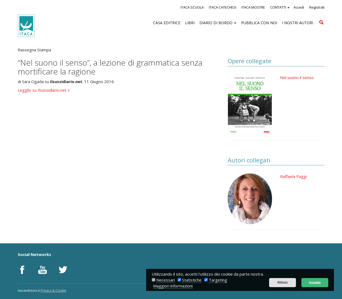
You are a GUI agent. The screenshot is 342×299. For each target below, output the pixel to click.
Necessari (165, 280)
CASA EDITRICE (166, 22)
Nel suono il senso (297, 77)
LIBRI (190, 22)
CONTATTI (280, 7)
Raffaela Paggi (293, 176)
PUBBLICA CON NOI (259, 22)
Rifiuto (282, 282)
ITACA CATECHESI (222, 7)
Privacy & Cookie (53, 290)
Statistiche (192, 280)
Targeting (218, 280)
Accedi (299, 7)
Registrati (317, 7)
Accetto (315, 282)
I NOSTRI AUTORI (297, 22)
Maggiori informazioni (173, 286)
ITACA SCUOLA (192, 7)
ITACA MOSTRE (253, 7)
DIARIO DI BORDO (217, 22)
